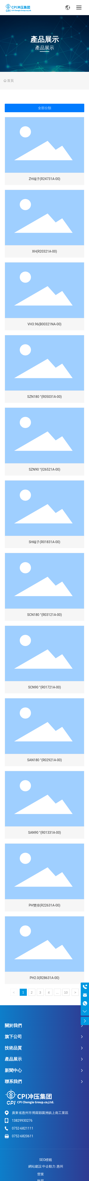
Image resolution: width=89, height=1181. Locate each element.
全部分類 (44, 108)
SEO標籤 (45, 1160)
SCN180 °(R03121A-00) (44, 615)
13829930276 (22, 1120)
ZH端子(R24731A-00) (44, 179)
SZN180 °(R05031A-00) (44, 397)
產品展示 (44, 39)
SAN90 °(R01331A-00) (44, 832)
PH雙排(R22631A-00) (44, 905)
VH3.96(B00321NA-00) (44, 324)
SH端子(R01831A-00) (44, 542)
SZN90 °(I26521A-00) (44, 469)
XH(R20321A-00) (44, 251)
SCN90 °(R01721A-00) (44, 687)
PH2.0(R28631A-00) (44, 978)
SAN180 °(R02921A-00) (44, 760)
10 (66, 992)
